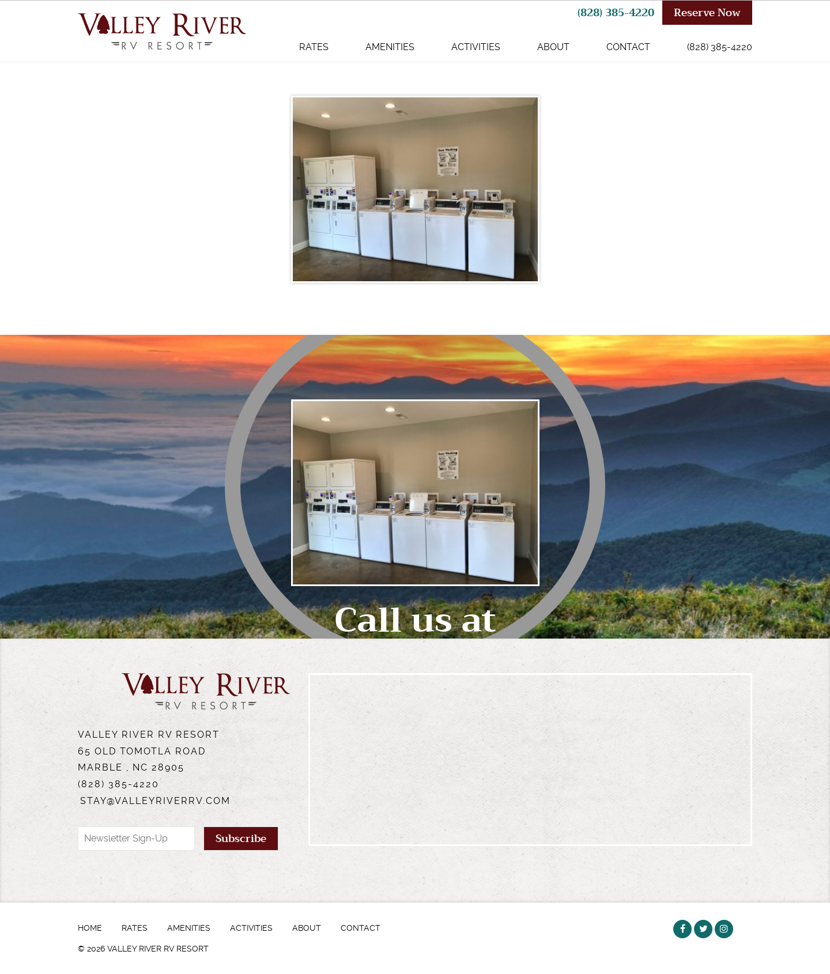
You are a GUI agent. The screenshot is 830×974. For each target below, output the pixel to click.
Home (90, 928)
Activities (475, 46)
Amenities (389, 46)
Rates (314, 46)
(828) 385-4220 (616, 12)
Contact (628, 46)
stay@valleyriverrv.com (155, 800)
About (553, 46)
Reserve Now (707, 12)
